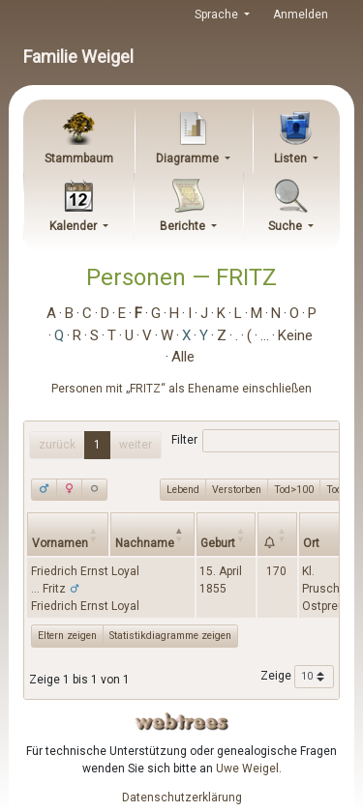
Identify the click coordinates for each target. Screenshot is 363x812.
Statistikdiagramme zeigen (170, 635)
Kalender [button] (74, 226)
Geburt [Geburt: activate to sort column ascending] (217, 543)
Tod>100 (294, 489)
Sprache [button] (218, 14)
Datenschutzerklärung (182, 797)
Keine (295, 335)
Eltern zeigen (67, 635)
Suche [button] (286, 226)
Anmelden (300, 14)
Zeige (297, 676)
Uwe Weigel (247, 768)
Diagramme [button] (189, 158)
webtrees (182, 721)
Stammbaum (79, 158)
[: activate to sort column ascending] (277, 534)
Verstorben (236, 489)
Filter (256, 440)
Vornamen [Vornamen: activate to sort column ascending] (60, 543)
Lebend (182, 489)
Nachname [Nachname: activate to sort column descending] (144, 543)
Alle (183, 356)
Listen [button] (292, 158)
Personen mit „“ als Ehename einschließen (181, 388)
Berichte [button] (184, 226)
